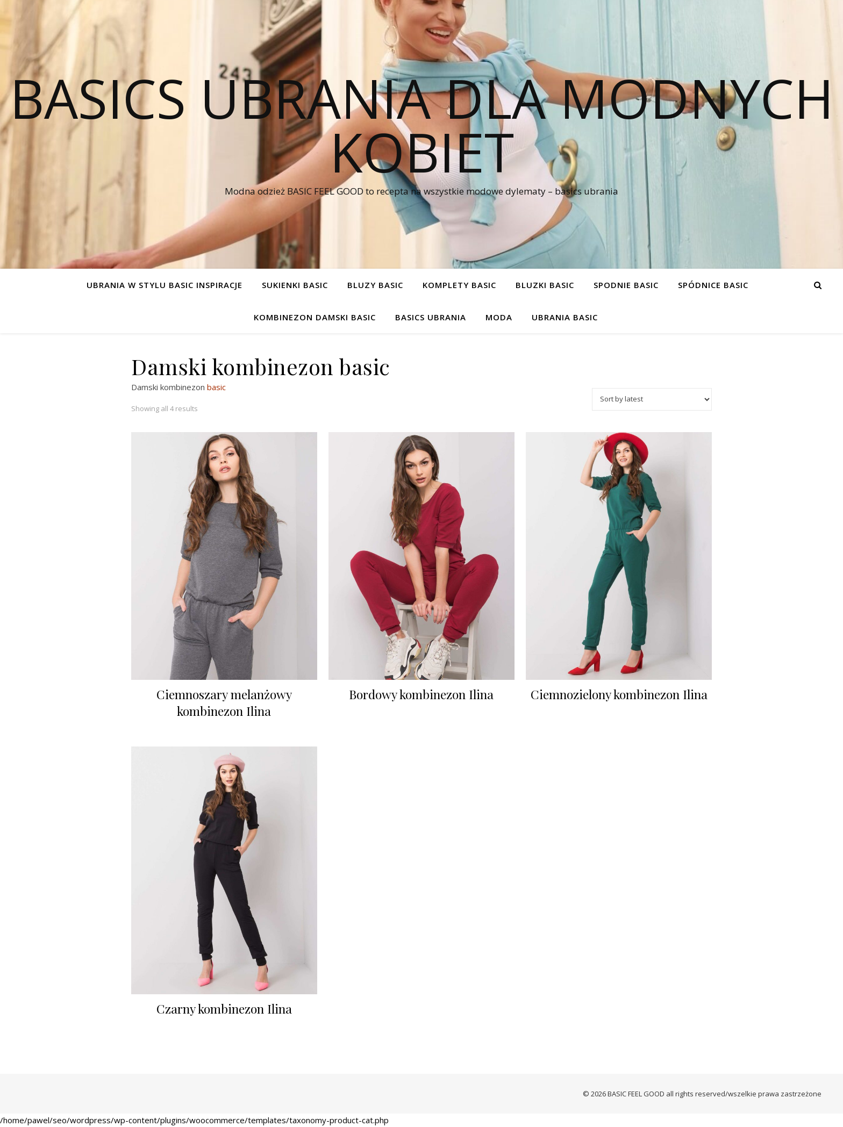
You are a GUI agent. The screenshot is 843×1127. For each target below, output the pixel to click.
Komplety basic (459, 284)
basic (216, 387)
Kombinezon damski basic (315, 317)
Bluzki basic (545, 284)
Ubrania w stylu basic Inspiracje (164, 284)
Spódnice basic (713, 284)
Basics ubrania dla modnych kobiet (422, 124)
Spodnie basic (626, 284)
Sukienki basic (295, 284)
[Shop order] (652, 399)
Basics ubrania (430, 317)
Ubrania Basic (565, 317)
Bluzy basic (375, 284)
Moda (498, 317)
